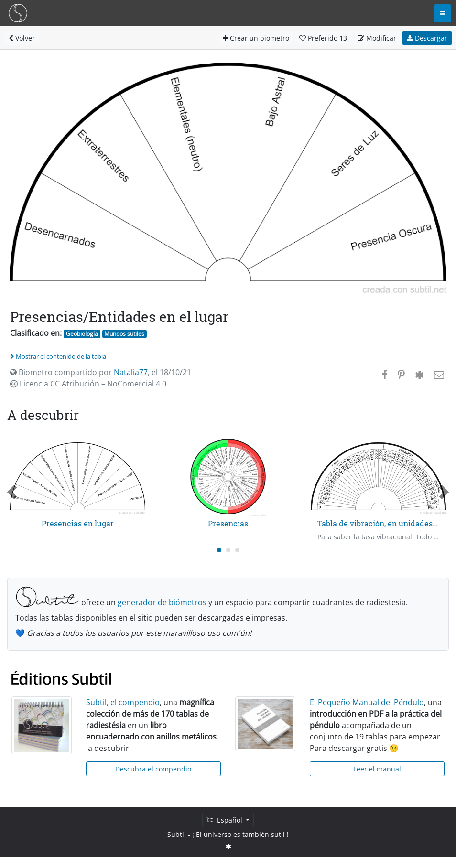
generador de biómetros (162, 602)
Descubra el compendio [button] (153, 768)
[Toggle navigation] (442, 13)
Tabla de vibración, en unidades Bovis (386, 523)
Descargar (427, 38)
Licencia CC (88, 383)
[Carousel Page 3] (237, 550)
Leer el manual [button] (377, 768)
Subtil (176, 834)
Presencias (228, 523)
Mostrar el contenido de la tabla (58, 356)
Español (225, 820)
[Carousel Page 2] (228, 550)
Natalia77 (131, 372)
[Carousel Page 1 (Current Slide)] (219, 550)
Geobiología (82, 334)
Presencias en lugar (78, 523)
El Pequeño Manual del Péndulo (367, 702)
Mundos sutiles (124, 334)
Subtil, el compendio (123, 702)
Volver (22, 38)
